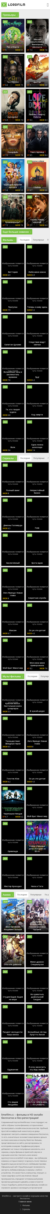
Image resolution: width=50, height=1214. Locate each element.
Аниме (8, 894)
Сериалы (9, 458)
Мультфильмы (13, 676)
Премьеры (10, 14)
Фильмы (9, 239)
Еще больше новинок (17, 231)
